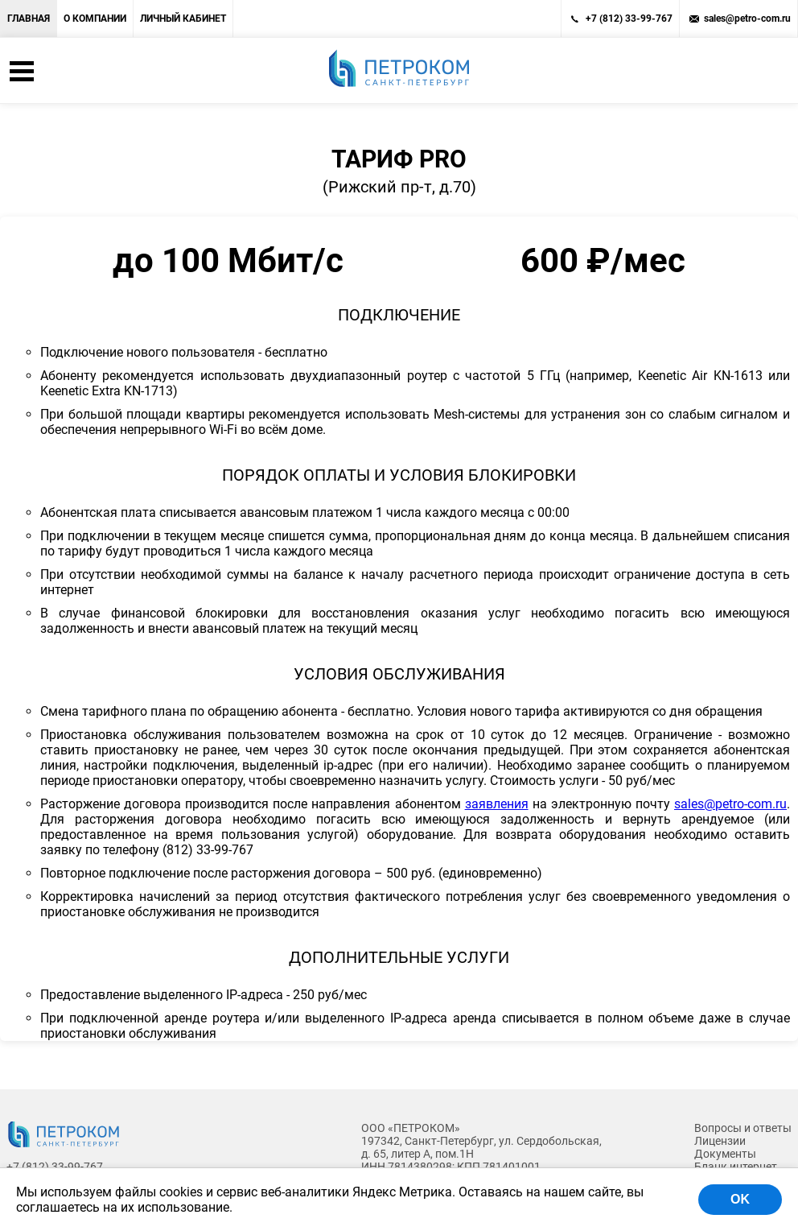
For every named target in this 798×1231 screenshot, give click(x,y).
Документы (725, 1153)
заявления (497, 804)
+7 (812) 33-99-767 (629, 18)
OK (740, 1199)
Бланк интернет (735, 1166)
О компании (95, 18)
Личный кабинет (183, 18)
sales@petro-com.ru (747, 18)
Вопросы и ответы (743, 1128)
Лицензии (720, 1140)
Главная (28, 18)
